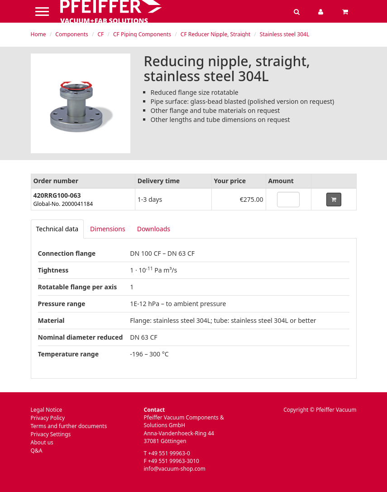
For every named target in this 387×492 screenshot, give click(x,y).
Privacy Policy (48, 418)
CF (100, 34)
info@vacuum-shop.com (174, 469)
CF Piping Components (142, 34)
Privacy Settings (51, 434)
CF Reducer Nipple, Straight (215, 34)
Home (38, 34)
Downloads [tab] (153, 228)
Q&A (37, 450)
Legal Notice (46, 410)
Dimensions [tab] (107, 228)
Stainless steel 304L (284, 34)
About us (42, 442)
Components (71, 34)
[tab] (57, 229)
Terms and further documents (69, 426)
